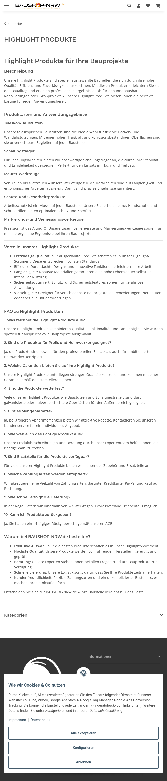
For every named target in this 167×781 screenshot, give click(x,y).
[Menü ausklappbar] (6, 3)
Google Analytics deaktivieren (45, 774)
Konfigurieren (83, 748)
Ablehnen (83, 762)
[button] (130, 6)
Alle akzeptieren (83, 733)
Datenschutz (40, 720)
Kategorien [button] (15, 615)
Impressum (17, 720)
